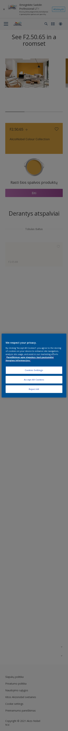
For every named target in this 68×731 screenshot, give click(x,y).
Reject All (34, 389)
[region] (34, 366)
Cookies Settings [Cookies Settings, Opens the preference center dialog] (34, 370)
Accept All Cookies (34, 379)
